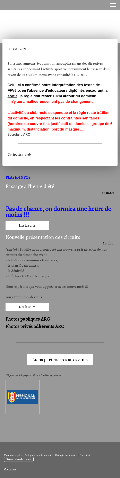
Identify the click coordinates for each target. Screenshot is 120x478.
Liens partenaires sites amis (60, 359)
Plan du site (85, 455)
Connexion (10, 469)
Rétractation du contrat (18, 459)
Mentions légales (13, 455)
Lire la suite (27, 225)
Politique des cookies (66, 455)
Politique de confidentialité (38, 455)
